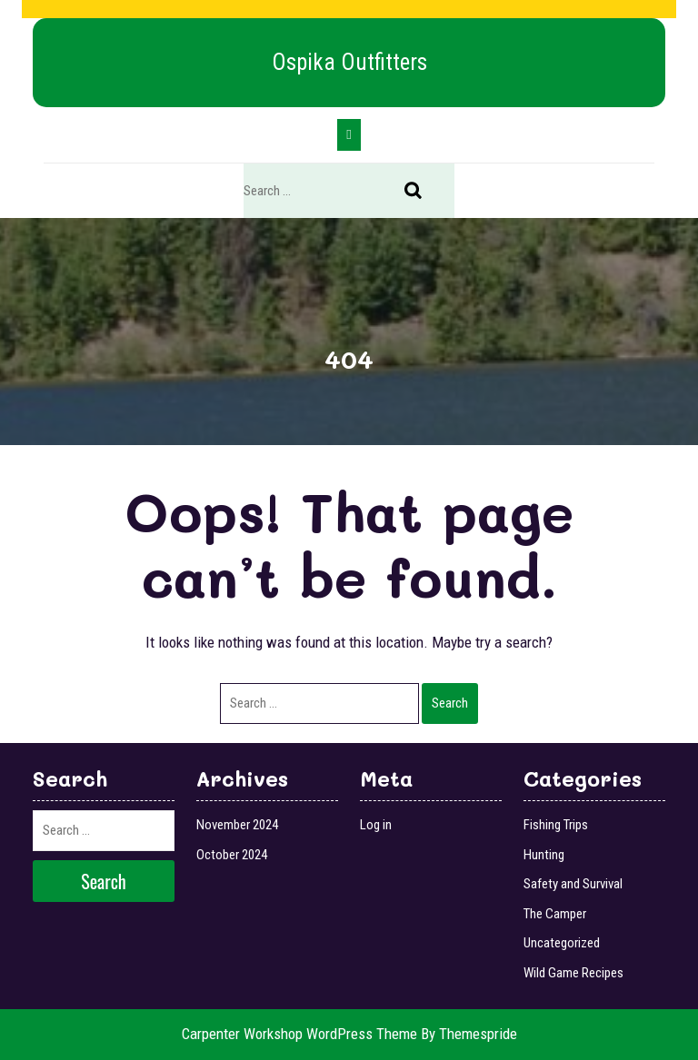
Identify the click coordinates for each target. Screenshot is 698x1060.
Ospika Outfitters (349, 62)
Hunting (544, 855)
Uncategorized (562, 943)
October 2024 (231, 855)
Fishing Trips (556, 825)
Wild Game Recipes (573, 973)
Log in (376, 825)
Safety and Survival (573, 884)
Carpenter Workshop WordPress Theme (299, 1034)
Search (422, 191)
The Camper (555, 914)
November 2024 (237, 825)
